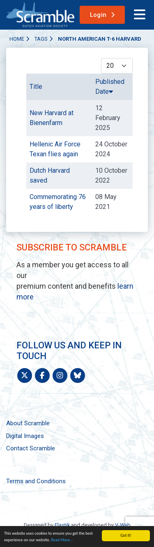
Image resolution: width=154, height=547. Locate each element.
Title (36, 86)
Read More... (62, 539)
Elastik (62, 525)
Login (98, 15)
